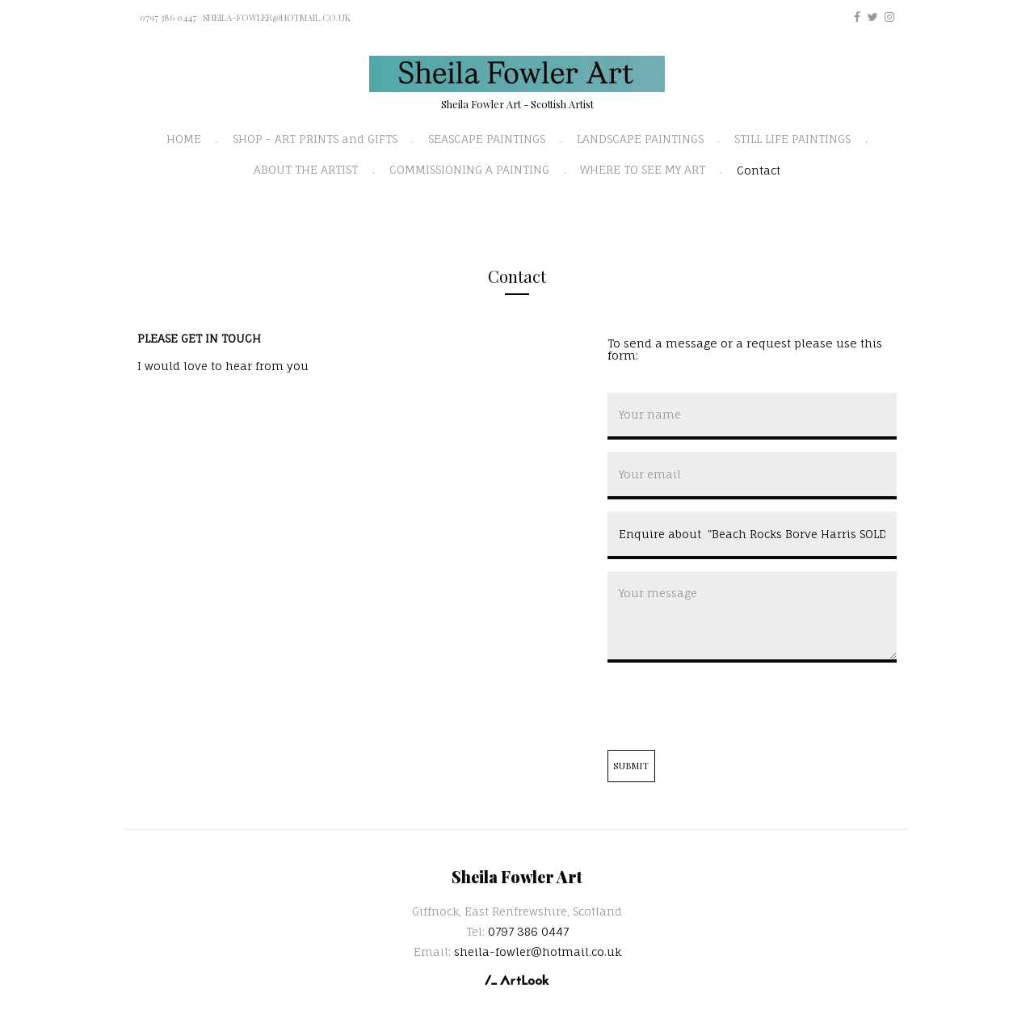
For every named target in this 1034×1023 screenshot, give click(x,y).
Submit (631, 766)
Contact (758, 170)
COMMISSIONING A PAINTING (469, 169)
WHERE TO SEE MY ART (642, 169)
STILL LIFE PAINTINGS (792, 138)
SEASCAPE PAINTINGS (486, 138)
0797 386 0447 (168, 17)
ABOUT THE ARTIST (306, 169)
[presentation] (730, 706)
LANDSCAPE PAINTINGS (640, 138)
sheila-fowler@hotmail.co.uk (277, 17)
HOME (183, 138)
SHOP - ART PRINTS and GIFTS (315, 138)
